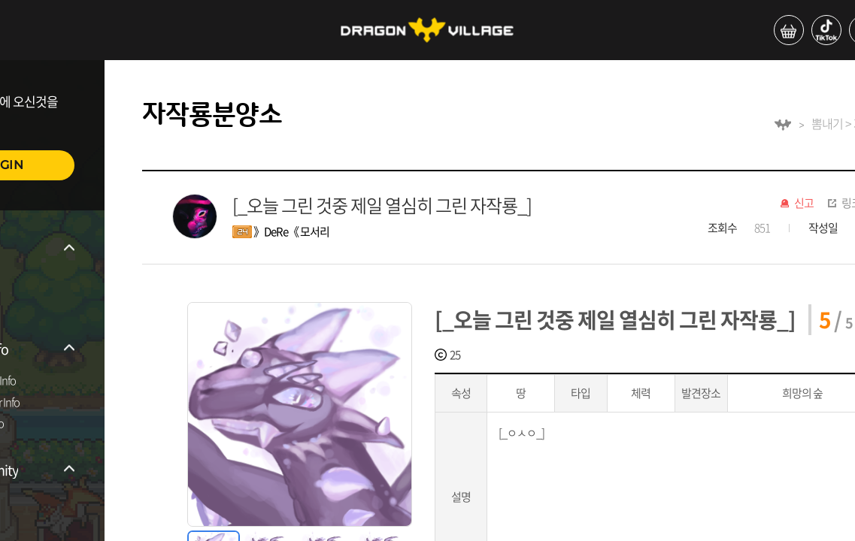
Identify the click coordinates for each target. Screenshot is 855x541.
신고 (804, 203)
